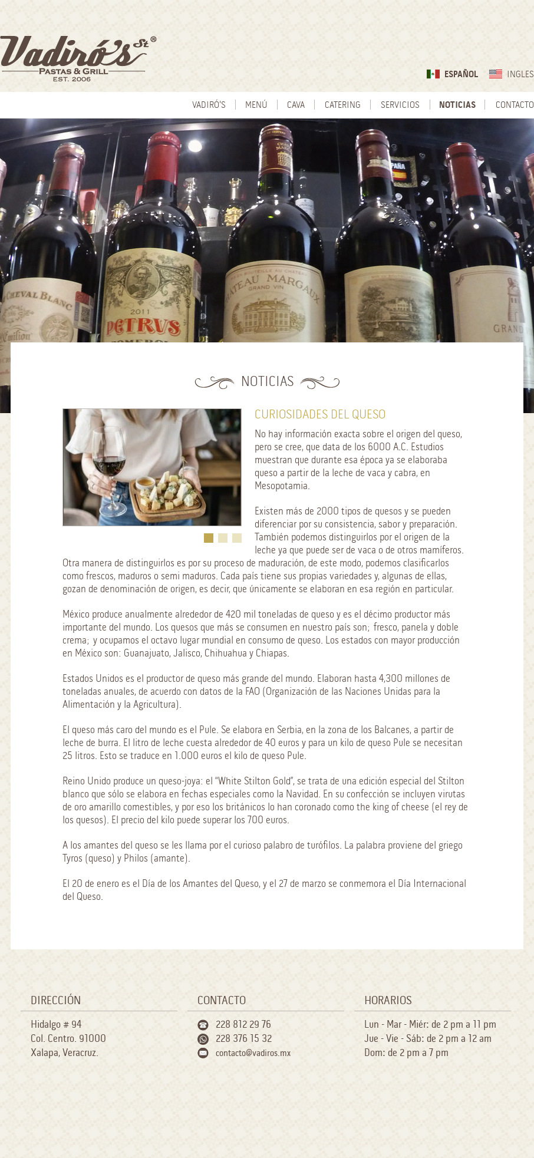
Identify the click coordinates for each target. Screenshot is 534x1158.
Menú (256, 105)
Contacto (515, 105)
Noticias (457, 105)
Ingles (520, 75)
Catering (343, 105)
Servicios (400, 105)
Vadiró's (209, 105)
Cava (296, 105)
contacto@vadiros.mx (253, 1053)
